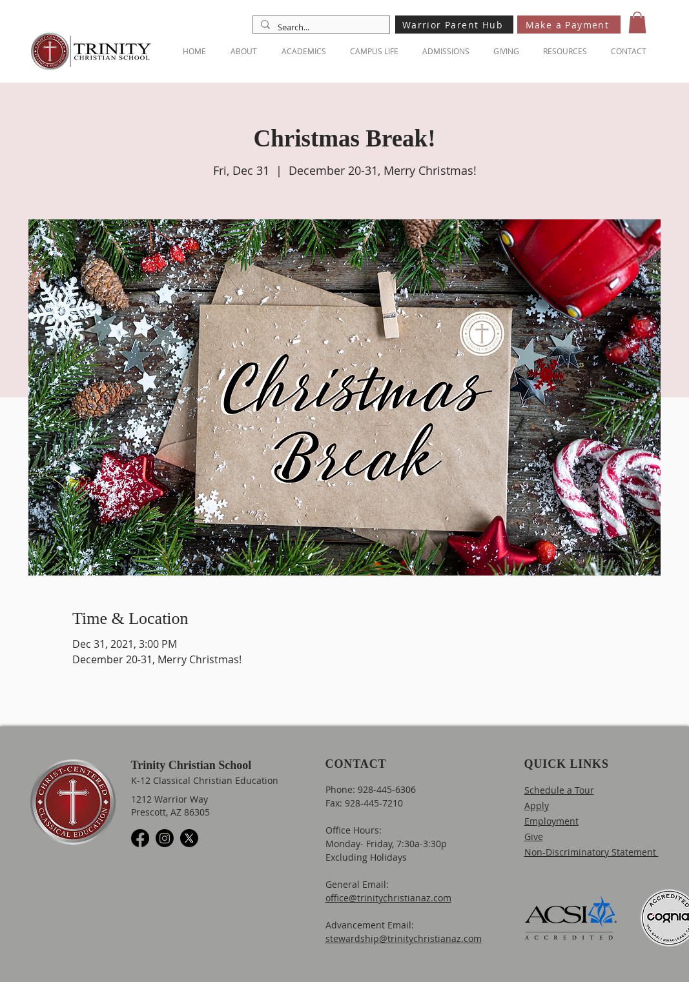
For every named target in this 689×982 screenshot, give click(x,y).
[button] (637, 22)
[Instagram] (165, 838)
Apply (536, 805)
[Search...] (320, 27)
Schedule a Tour (559, 790)
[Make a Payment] (569, 24)
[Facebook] (140, 838)
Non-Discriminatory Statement (591, 852)
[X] (189, 838)
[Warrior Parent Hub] (454, 24)
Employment (551, 821)
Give (533, 836)
